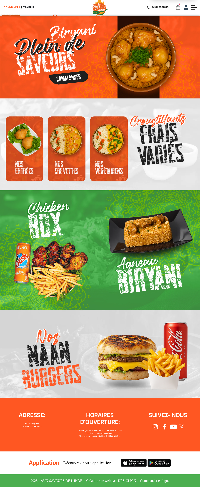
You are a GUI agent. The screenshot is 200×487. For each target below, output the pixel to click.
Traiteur (29, 7)
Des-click (127, 481)
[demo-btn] (194, 7)
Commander (11, 7)
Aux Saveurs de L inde (61, 481)
